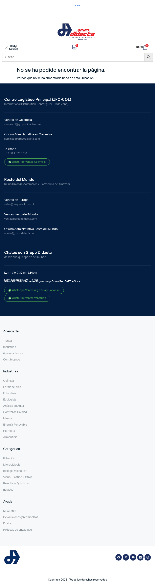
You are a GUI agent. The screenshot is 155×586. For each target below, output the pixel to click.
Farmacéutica (12, 387)
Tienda (7, 340)
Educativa (9, 393)
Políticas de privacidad (17, 529)
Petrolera (9, 431)
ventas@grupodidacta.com (20, 219)
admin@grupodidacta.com (20, 233)
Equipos (8, 489)
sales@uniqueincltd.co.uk (19, 204)
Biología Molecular (15, 471)
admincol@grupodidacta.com (22, 139)
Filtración (9, 458)
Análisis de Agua (13, 406)
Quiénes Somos (13, 353)
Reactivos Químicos (16, 483)
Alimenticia (10, 437)
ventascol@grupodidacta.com (22, 124)
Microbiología (11, 464)
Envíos (7, 523)
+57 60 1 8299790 (15, 153)
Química (8, 380)
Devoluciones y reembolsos (20, 517)
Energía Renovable (15, 424)
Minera (7, 418)
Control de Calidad (15, 412)
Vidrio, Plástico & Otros (17, 477)
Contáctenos (11, 359)
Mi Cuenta (9, 511)
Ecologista (10, 399)
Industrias (9, 347)
